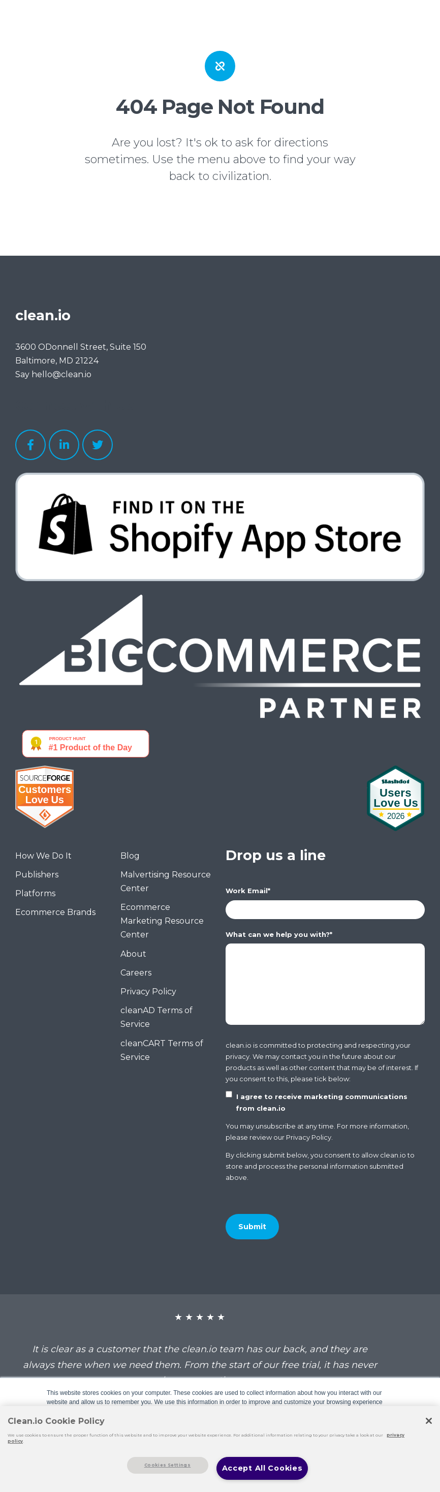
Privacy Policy (308, 1139)
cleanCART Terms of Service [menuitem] (161, 1050)
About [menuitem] (133, 954)
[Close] (429, 1421)
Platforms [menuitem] (35, 893)
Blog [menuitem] (130, 856)
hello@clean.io (61, 374)
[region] (220, 1449)
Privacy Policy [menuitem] (148, 991)
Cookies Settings (167, 1465)
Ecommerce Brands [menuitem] (55, 912)
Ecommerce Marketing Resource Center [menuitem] (162, 920)
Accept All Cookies (262, 1468)
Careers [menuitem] (135, 973)
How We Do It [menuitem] (43, 856)
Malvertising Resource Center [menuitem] (165, 881)
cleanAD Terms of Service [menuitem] (156, 1017)
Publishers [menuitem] (36, 874)
